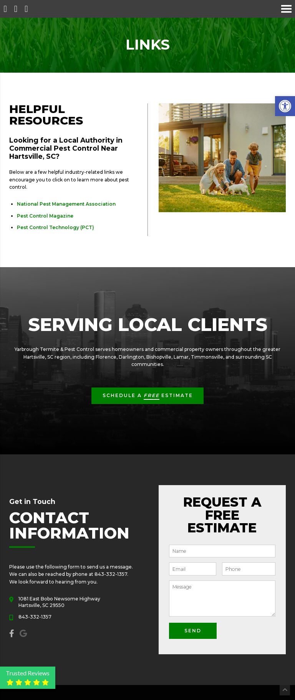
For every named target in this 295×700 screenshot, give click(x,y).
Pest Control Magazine (45, 216)
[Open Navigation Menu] (286, 8)
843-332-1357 (34, 617)
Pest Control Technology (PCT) (55, 227)
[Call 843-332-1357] (15, 9)
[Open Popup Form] (26, 9)
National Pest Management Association (66, 204)
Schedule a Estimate (148, 395)
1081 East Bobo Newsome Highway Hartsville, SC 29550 (59, 602)
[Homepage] (5, 9)
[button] (285, 106)
